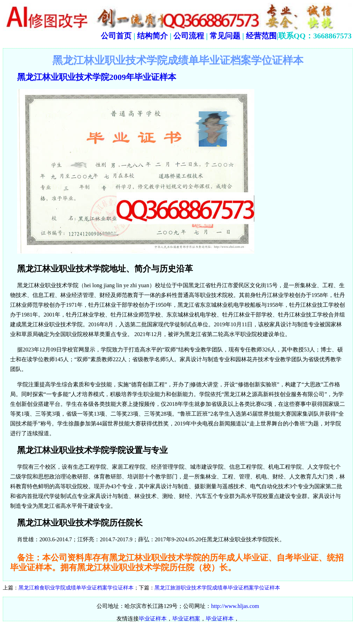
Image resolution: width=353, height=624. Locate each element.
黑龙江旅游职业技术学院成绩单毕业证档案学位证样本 (217, 587)
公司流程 (188, 35)
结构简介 (151, 35)
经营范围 (261, 35)
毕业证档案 (186, 619)
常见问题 (225, 35)
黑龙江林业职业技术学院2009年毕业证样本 (96, 77)
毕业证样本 (153, 619)
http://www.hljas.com (235, 606)
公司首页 (116, 35)
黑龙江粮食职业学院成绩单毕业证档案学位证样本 (76, 587)
